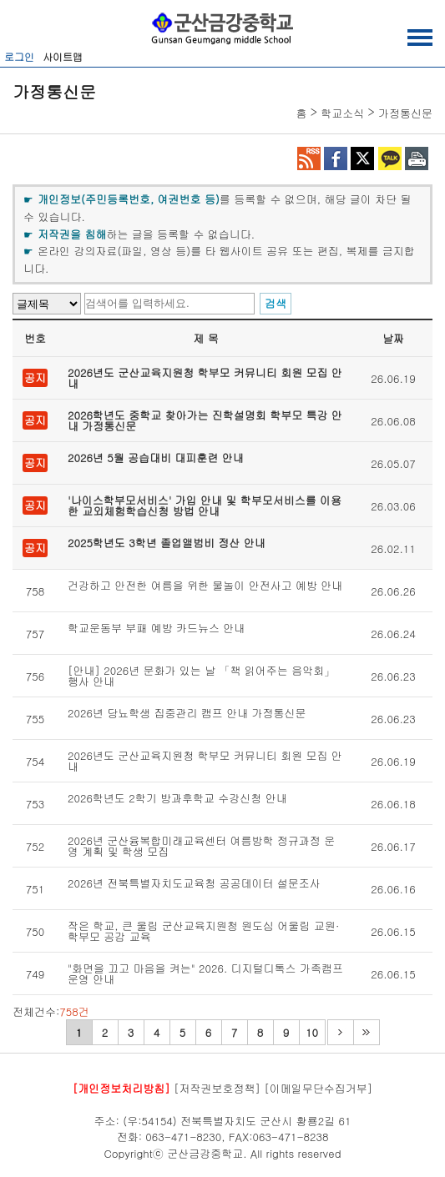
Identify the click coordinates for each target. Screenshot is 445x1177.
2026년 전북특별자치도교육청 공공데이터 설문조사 (194, 884)
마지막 (366, 1032)
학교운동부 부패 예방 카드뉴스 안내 (156, 629)
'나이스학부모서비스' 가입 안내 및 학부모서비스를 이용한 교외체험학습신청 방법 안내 (204, 505)
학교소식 (342, 113)
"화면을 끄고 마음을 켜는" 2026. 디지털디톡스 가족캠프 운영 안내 (205, 973)
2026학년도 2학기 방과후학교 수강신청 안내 (177, 799)
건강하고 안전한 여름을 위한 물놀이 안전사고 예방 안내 (205, 586)
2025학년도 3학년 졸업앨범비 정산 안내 (166, 544)
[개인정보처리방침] (121, 1088)
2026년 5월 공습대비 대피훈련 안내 (156, 458)
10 (312, 1032)
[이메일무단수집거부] (318, 1088)
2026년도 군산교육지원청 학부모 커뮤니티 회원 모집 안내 (205, 378)
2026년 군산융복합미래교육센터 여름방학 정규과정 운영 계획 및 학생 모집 (201, 846)
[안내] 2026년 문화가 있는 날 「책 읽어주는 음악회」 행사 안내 (201, 676)
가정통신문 (405, 113)
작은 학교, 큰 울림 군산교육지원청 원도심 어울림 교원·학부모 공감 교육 (204, 931)
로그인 (19, 56)
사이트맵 (63, 56)
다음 (340, 1032)
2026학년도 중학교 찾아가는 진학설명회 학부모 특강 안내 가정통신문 (205, 420)
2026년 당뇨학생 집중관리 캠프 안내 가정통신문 (187, 714)
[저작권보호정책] (217, 1088)
